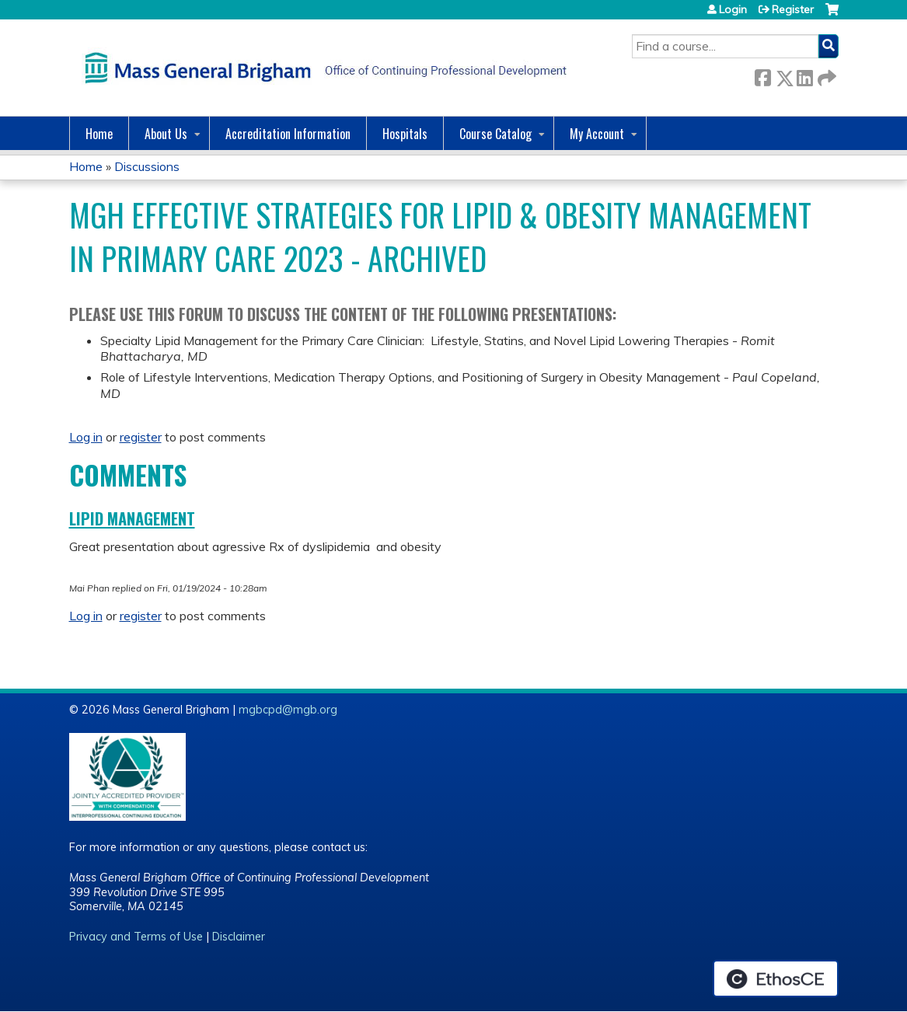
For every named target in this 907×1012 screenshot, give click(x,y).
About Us (166, 133)
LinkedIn (804, 75)
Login (733, 9)
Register (793, 9)
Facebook (762, 75)
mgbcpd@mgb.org (288, 710)
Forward (825, 75)
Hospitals (404, 133)
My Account (597, 133)
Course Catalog (495, 133)
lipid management (132, 518)
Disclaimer (238, 937)
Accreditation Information (288, 133)
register (141, 437)
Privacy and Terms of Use (136, 937)
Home (99, 133)
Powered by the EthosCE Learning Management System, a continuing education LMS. (776, 978)
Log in (86, 437)
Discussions (147, 166)
